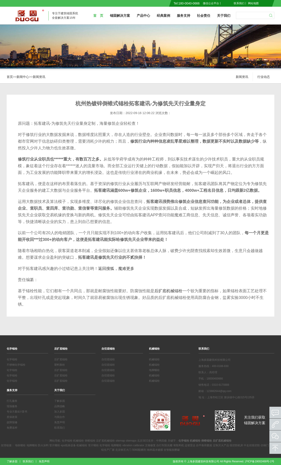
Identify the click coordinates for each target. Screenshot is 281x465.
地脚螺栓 (154, 370)
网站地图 (253, 3)
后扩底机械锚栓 (168, 291)
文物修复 (150, 445)
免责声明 (59, 422)
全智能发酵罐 (172, 449)
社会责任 (203, 15)
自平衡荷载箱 (204, 445)
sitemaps (131, 440)
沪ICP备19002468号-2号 (259, 461)
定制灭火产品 (221, 445)
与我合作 (59, 417)
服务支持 (183, 15)
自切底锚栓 (108, 348)
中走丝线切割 (252, 445)
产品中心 (143, 15)
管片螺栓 (54, 445)
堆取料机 (178, 445)
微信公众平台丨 (212, 3)
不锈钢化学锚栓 (16, 364)
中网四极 (161, 440)
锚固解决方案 (120, 15)
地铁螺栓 (20, 445)
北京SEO (142, 440)
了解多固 (59, 400)
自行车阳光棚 (164, 445)
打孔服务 (12, 400)
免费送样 (12, 427)
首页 (10, 77)
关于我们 (223, 15)
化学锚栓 (12, 348)
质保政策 (12, 417)
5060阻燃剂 (139, 449)
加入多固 (59, 411)
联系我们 (239, 3)
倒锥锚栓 (90, 440)
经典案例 (163, 15)
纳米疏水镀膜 (155, 449)
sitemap (120, 440)
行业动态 (263, 77)
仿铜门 (265, 445)
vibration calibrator (133, 445)
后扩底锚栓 (61, 348)
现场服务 (12, 406)
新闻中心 (23, 77)
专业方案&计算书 (17, 411)
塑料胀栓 (59, 364)
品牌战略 (59, 406)
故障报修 (12, 422)
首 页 (98, 15)
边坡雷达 (190, 445)
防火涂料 (43, 445)
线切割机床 (236, 445)
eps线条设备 (68, 445)
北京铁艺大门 (123, 449)
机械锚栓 (154, 348)
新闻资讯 (39, 77)
